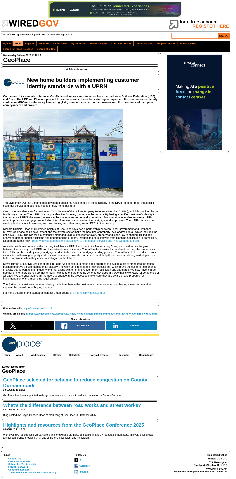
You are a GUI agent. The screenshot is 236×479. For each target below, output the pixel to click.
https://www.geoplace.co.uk (38, 308)
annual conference (37, 96)
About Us (44, 43)
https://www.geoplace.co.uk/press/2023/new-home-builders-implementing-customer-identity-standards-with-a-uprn (91, 313)
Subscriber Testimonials (22, 464)
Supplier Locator (166, 43)
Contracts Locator (121, 43)
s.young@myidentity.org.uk (89, 292)
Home (18, 43)
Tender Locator (144, 43)
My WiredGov (78, 43)
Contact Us (14, 458)
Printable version (77, 69)
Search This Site (46, 49)
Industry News (188, 43)
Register (30, 43)
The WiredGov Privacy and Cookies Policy (32, 472)
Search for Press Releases (18, 49)
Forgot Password (18, 467)
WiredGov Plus (98, 43)
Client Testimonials (19, 461)
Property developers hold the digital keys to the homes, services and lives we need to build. (84, 240)
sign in (7, 43)
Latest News (60, 43)
